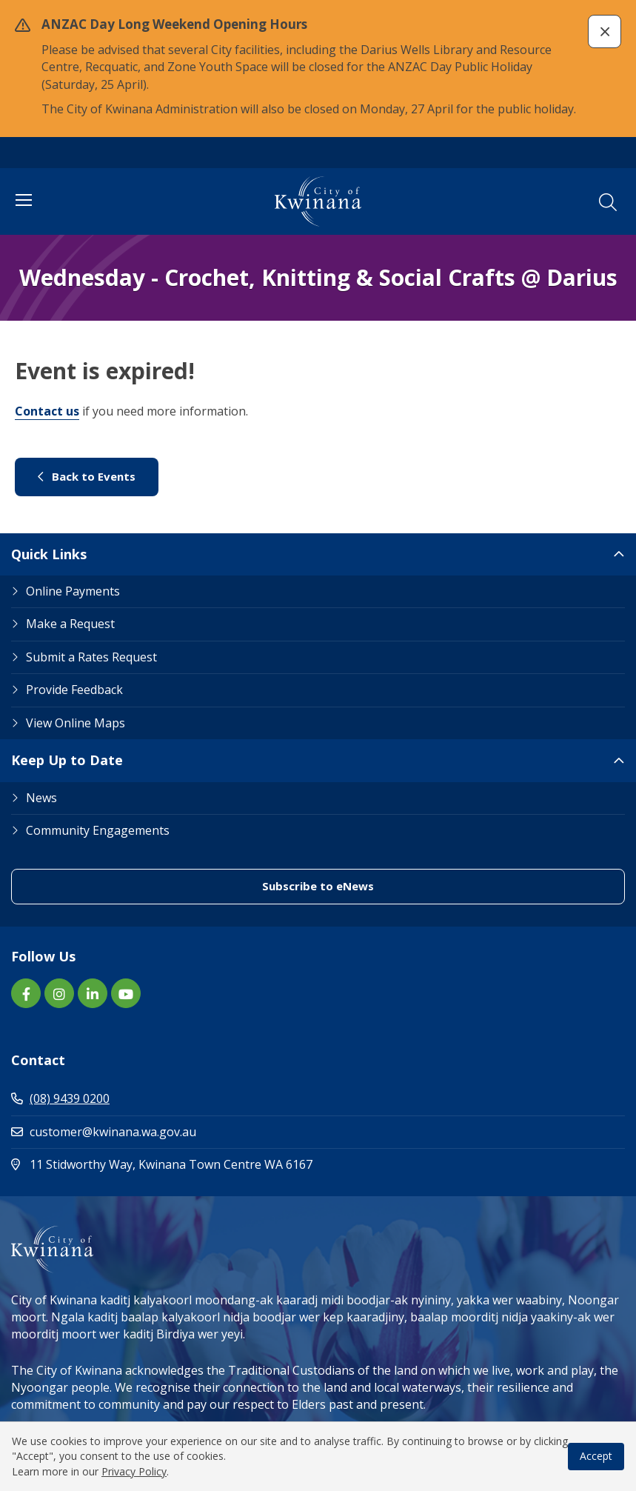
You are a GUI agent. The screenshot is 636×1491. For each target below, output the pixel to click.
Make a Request (70, 624)
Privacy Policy (134, 1471)
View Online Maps (75, 723)
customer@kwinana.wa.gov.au (103, 1132)
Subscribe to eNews (318, 885)
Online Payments (73, 591)
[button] (604, 31)
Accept (596, 1456)
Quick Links (49, 554)
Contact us (47, 411)
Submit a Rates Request (91, 657)
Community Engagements (98, 830)
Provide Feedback (74, 689)
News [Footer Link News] (41, 798)
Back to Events (86, 476)
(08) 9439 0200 (60, 1098)
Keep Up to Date (67, 760)
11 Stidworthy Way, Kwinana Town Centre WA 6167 (224, 1164)
